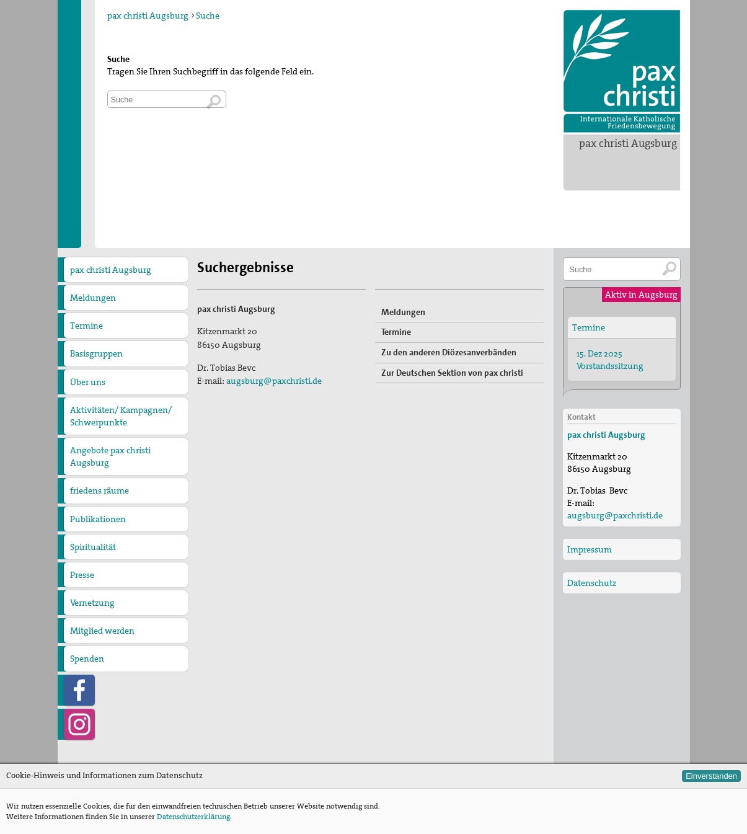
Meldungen (93, 297)
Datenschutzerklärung (193, 817)
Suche (207, 15)
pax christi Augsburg (628, 143)
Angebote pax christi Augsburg (110, 456)
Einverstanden (711, 776)
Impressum (589, 549)
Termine (86, 325)
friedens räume (99, 490)
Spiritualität (93, 546)
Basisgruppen (96, 353)
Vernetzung (92, 602)
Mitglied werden (102, 630)
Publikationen (98, 519)
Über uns (87, 382)
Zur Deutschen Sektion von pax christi (452, 372)
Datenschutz (591, 582)
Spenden (87, 658)
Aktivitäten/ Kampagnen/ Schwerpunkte (121, 416)
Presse (82, 574)
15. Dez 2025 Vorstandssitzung (610, 359)
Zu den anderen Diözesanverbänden (448, 352)
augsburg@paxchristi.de (274, 380)
